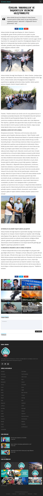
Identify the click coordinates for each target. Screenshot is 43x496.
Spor (22, 379)
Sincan (2, 426)
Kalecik (2, 416)
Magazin (2, 379)
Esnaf (2, 387)
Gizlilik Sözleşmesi (22, 493)
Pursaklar (23, 424)
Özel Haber (23, 371)
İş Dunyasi (3, 374)
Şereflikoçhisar (24, 426)
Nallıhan (23, 421)
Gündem (3, 371)
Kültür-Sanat (24, 376)
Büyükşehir (3, 382)
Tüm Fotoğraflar (4, 485)
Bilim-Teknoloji (24, 392)
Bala (22, 400)
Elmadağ (2, 408)
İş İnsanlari (23, 384)
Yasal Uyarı (14, 493)
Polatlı (2, 424)
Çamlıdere (23, 403)
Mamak (2, 421)
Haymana (23, 413)
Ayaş (2, 400)
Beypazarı (3, 403)
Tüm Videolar (3, 457)
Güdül (2, 413)
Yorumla (38, 331)
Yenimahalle (3, 429)
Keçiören (3, 418)
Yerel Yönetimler (24, 374)
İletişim (35, 493)
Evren (2, 411)
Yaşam (2, 395)
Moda (22, 387)
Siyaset (22, 382)
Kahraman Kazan (25, 416)
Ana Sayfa (8, 493)
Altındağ (23, 397)
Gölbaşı (23, 411)
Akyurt (2, 397)
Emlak (2, 392)
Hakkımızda (30, 493)
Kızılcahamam (24, 418)
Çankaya (3, 405)
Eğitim (2, 390)
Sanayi (2, 384)
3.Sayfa (23, 395)
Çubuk (22, 405)
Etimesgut (23, 408)
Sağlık (22, 390)
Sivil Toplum (3, 376)
